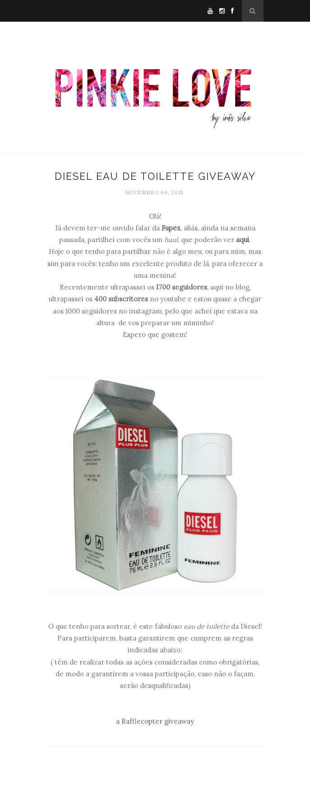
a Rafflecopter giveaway (155, 721)
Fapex (171, 228)
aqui (242, 239)
